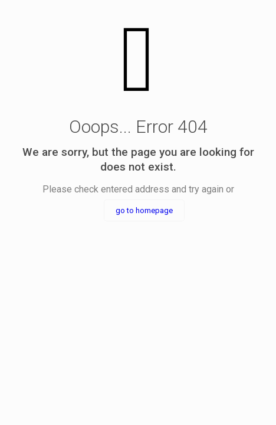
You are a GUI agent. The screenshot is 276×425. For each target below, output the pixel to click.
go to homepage (144, 210)
